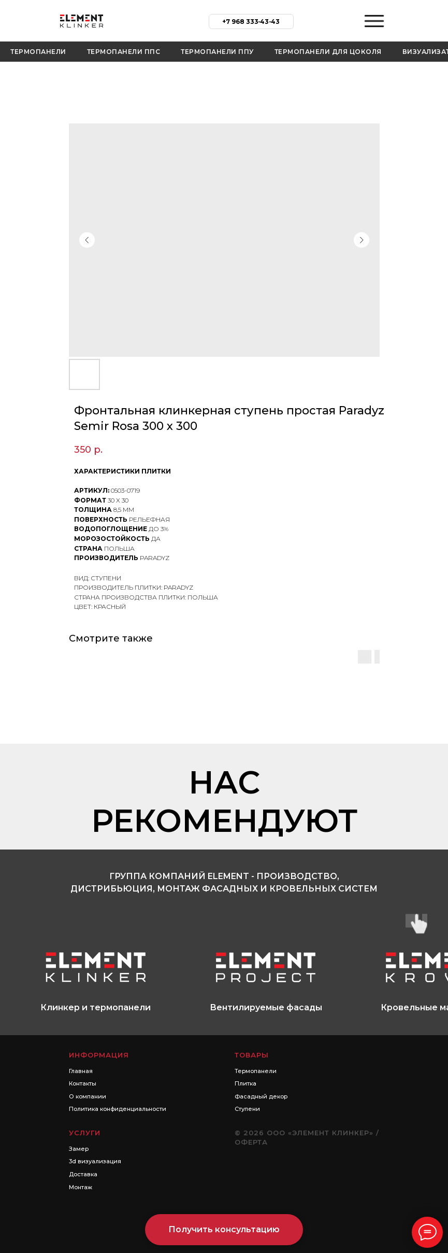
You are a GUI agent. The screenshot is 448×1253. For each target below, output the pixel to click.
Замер (79, 1148)
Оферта (251, 1142)
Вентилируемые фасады (266, 1007)
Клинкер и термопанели (95, 1007)
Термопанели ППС (124, 51)
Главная (81, 1071)
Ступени (247, 1108)
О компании (87, 1096)
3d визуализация (95, 1161)
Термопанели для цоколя (328, 51)
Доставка (83, 1174)
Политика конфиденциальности (117, 1108)
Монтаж (80, 1187)
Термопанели (38, 51)
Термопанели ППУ (217, 51)
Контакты (82, 1083)
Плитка (245, 1083)
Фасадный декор (261, 1096)
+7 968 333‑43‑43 (251, 21)
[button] (224, 1229)
